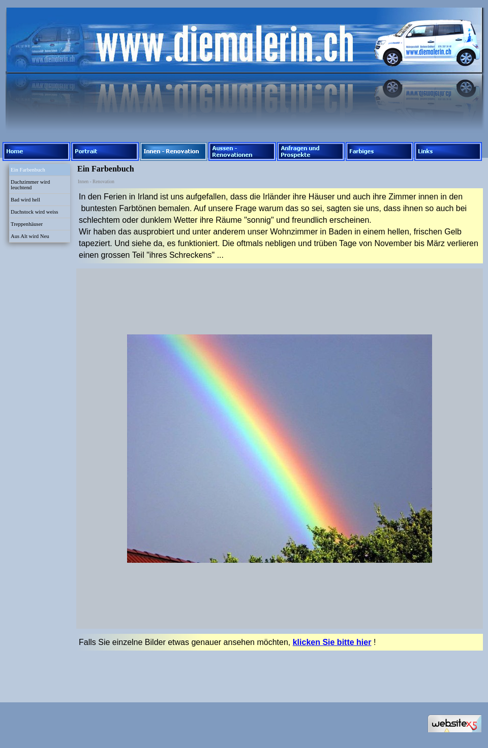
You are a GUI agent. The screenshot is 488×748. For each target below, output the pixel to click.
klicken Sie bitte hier (332, 642)
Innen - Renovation (96, 181)
